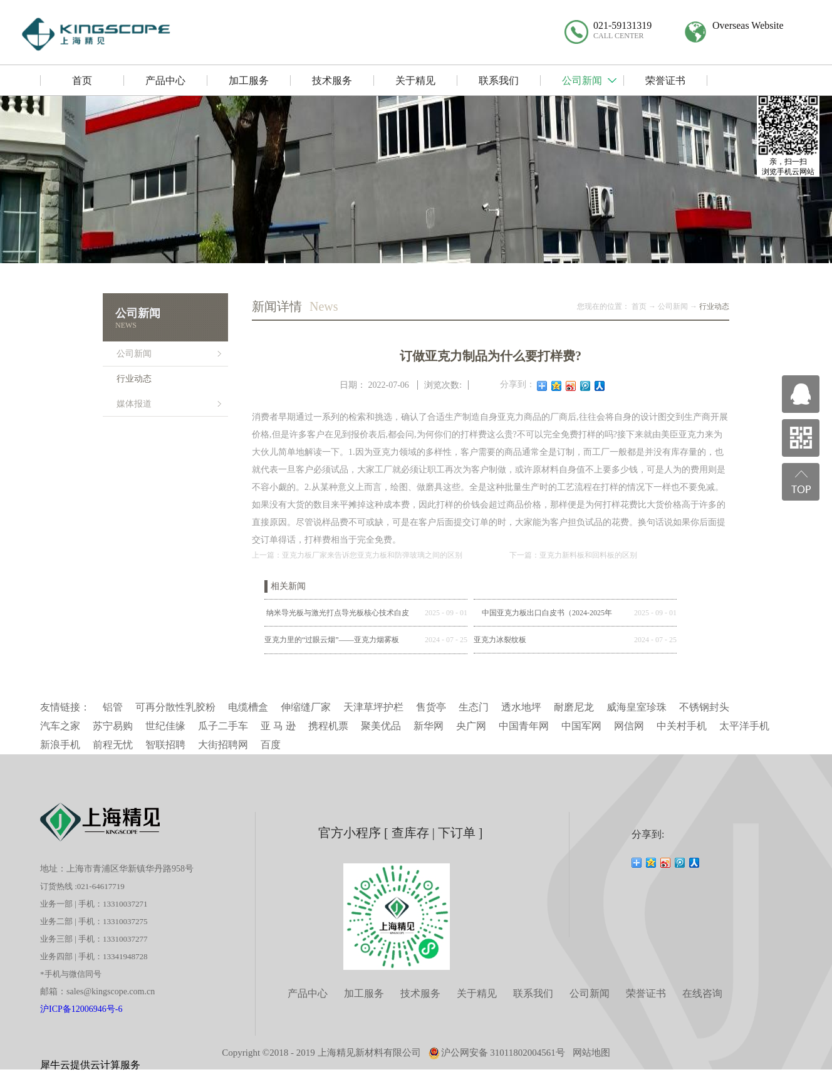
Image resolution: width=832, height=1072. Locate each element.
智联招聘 (165, 744)
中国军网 (581, 726)
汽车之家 (60, 726)
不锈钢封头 (704, 707)
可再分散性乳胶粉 (175, 707)
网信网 (629, 726)
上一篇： (357, 555)
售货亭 (431, 707)
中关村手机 (682, 726)
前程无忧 (113, 744)
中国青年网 (524, 726)
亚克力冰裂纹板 (500, 639)
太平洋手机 (744, 726)
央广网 (471, 726)
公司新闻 (673, 306)
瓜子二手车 (223, 726)
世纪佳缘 (165, 726)
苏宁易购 (113, 726)
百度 (271, 744)
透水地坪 (521, 707)
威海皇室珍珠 (636, 707)
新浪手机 (60, 744)
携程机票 (328, 726)
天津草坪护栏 (373, 707)
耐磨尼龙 (574, 707)
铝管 (113, 707)
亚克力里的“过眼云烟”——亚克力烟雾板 (331, 639)
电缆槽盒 (248, 707)
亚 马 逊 (278, 726)
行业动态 (714, 306)
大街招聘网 (223, 744)
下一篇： (573, 555)
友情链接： (65, 707)
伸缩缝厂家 (306, 707)
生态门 (474, 707)
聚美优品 (381, 726)
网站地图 (591, 1053)
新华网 (428, 726)
